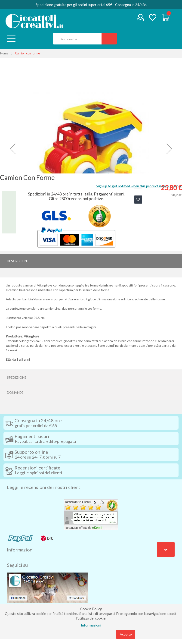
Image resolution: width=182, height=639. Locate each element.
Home (4, 53)
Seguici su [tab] (17, 565)
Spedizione (16, 377)
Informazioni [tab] (20, 549)
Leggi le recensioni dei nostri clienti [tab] (44, 487)
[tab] (91, 261)
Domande (15, 392)
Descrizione (18, 261)
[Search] (109, 38)
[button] (12, 148)
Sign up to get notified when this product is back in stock (139, 186)
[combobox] (75, 38)
